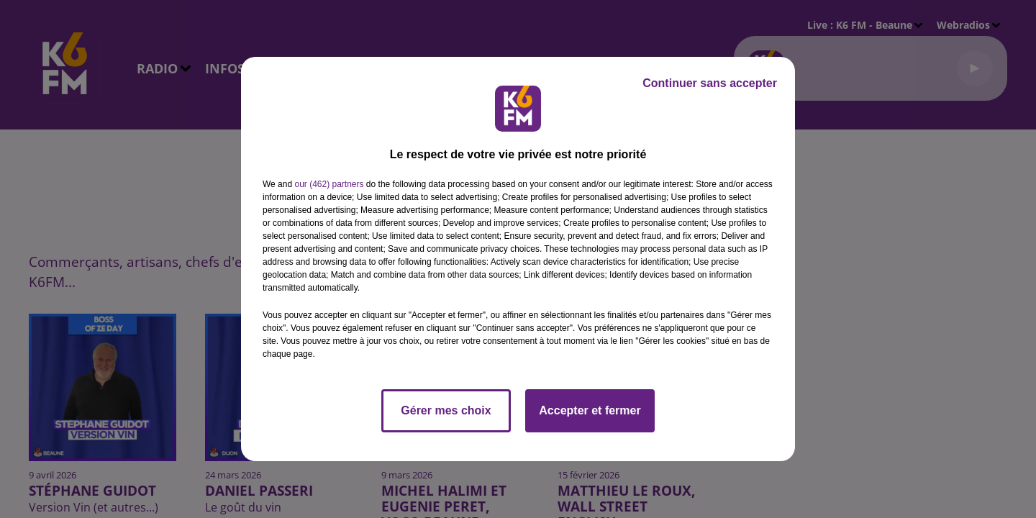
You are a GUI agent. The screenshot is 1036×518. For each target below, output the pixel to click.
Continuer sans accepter (709, 83)
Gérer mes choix (446, 410)
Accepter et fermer (589, 410)
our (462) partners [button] (328, 184)
